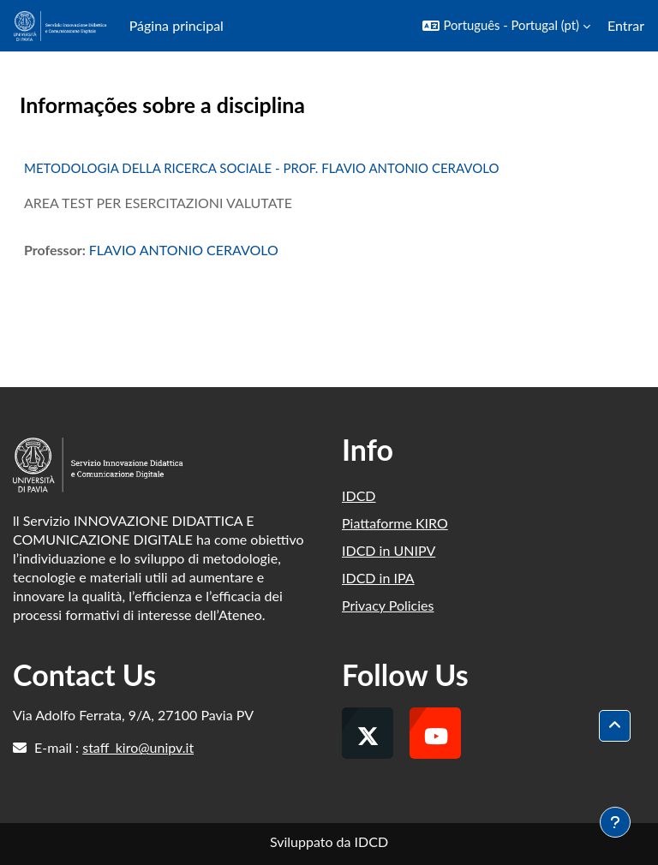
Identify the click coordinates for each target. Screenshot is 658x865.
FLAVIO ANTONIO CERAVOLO (183, 250)
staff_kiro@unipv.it (138, 747)
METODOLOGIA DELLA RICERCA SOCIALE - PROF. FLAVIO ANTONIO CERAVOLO (261, 168)
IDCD (359, 495)
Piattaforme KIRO (395, 523)
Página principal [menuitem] (176, 25)
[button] (506, 25)
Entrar (625, 25)
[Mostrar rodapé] (615, 822)
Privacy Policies (388, 605)
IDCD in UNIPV (388, 550)
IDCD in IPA (378, 578)
